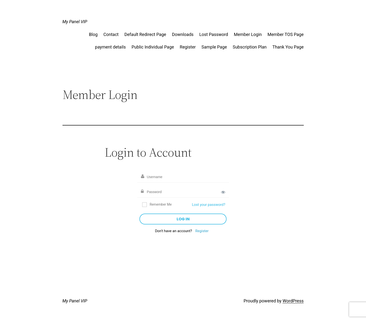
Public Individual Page (152, 46)
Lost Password (213, 34)
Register (188, 46)
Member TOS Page (286, 34)
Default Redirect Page (145, 34)
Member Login (248, 34)
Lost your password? (208, 204)
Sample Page (214, 46)
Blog (93, 34)
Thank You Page (288, 46)
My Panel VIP (74, 21)
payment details (110, 46)
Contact (111, 34)
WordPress (293, 300)
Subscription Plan (250, 46)
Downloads (182, 34)
